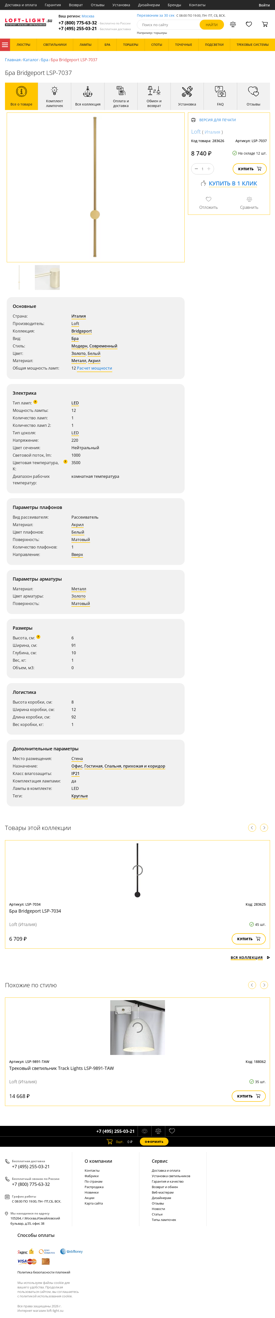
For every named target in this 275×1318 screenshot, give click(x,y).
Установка (121, 4)
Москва (88, 16)
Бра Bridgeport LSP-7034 (35, 911)
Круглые (79, 796)
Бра (44, 59)
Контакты (197, 4)
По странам (94, 1181)
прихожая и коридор (144, 766)
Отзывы (98, 4)
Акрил (94, 360)
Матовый (80, 539)
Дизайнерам (149, 4)
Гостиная (93, 766)
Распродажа (94, 1187)
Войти (264, 5)
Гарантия (53, 4)
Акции (89, 1198)
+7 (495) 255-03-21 (94, 28)
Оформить (154, 1142)
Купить (249, 168)
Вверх (77, 554)
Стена (77, 758)
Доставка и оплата (21, 4)
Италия (78, 316)
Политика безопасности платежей (43, 1272)
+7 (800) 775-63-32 (94, 23)
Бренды (174, 4)
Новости (158, 1209)
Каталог (5, 45)
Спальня (113, 766)
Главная (13, 59)
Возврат (76, 4)
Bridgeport (81, 331)
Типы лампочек (164, 1219)
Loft (75, 323)
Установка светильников (171, 1176)
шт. (115, 1142)
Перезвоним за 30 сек (155, 15)
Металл (78, 360)
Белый (94, 353)
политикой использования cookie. (46, 1296)
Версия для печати (217, 120)
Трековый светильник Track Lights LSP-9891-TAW (61, 1068)
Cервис (160, 1161)
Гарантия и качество (168, 1181)
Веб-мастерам (163, 1192)
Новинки (92, 1192)
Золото (78, 353)
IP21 (75, 773)
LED (75, 403)
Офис (76, 766)
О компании (98, 1161)
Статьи (157, 1214)
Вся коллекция (250, 957)
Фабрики (92, 1176)
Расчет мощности (94, 368)
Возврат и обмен (165, 1187)
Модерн (79, 346)
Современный (103, 346)
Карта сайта (94, 1203)
